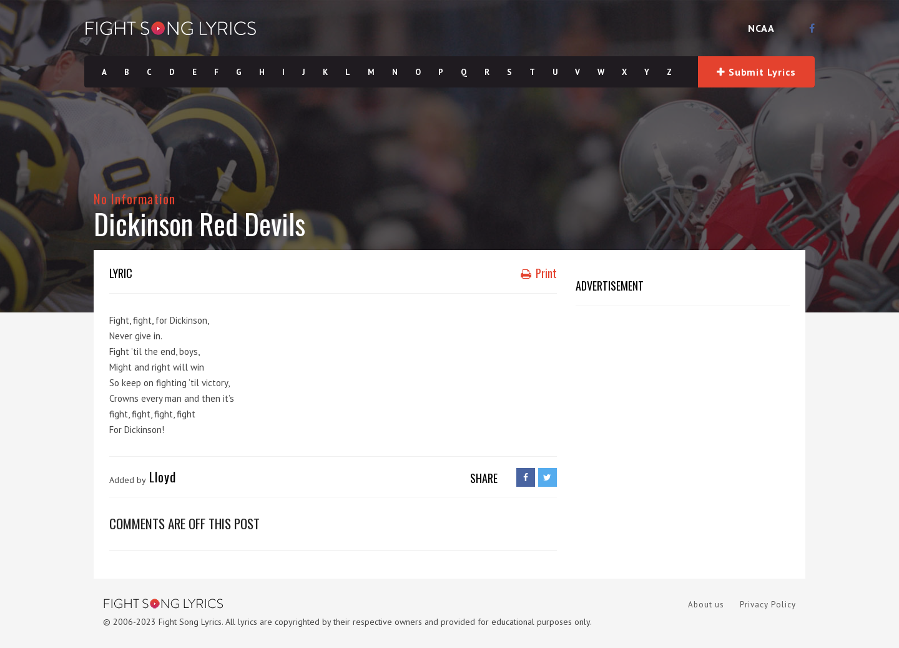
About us (706, 604)
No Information (134, 198)
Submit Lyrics (756, 72)
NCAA (761, 28)
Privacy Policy (768, 604)
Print (539, 273)
